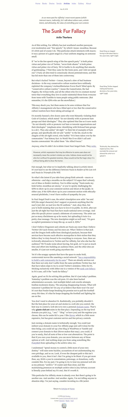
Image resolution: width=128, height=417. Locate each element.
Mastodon (62, 400)
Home (37, 3)
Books (44, 3)
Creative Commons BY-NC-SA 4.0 (68, 398)
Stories (51, 3)
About (88, 3)
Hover (72, 315)
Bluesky (68, 400)
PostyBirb (36, 343)
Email (72, 400)
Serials (59, 3)
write (93, 146)
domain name (83, 306)
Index (74, 3)
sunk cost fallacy (87, 268)
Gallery (81, 3)
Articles (67, 3)
